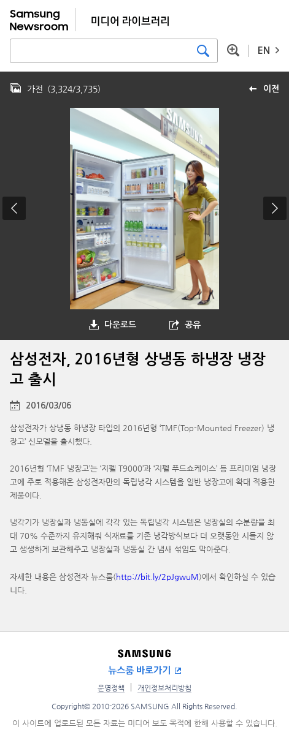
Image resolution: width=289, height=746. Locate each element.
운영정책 (111, 688)
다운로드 (120, 324)
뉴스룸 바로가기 (139, 670)
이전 (271, 89)
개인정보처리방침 (164, 688)
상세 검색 (233, 50)
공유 (193, 324)
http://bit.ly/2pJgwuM (157, 576)
